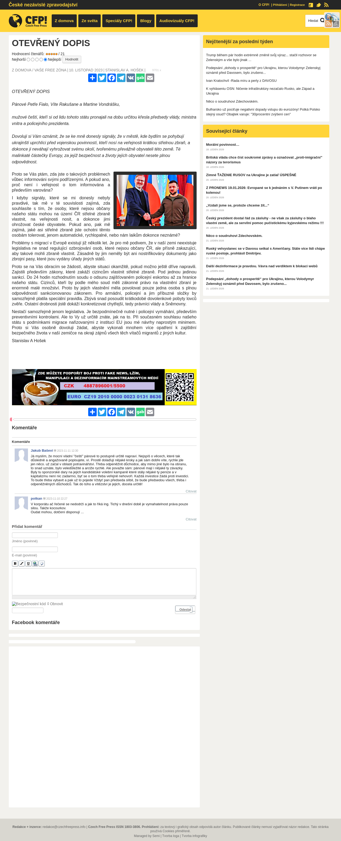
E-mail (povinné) (24, 555)
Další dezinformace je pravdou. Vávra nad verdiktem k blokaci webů (262, 266)
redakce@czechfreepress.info (64, 827)
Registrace (297, 4)
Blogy (145, 20)
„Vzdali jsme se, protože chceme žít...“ (237, 205)
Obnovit (54, 610)
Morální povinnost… (222, 145)
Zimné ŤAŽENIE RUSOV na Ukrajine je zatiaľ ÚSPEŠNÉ (251, 175)
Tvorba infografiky (194, 836)
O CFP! (263, 5)
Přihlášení (280, 4)
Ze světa (90, 20)
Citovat (191, 491)
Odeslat (185, 621)
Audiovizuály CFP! (176, 20)
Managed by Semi (147, 836)
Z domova (64, 20)
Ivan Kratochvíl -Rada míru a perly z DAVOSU (241, 81)
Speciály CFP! (118, 20)
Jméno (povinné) (25, 541)
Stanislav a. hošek (124, 70)
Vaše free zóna (50, 70)
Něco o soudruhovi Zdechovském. (232, 101)
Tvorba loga (170, 836)
